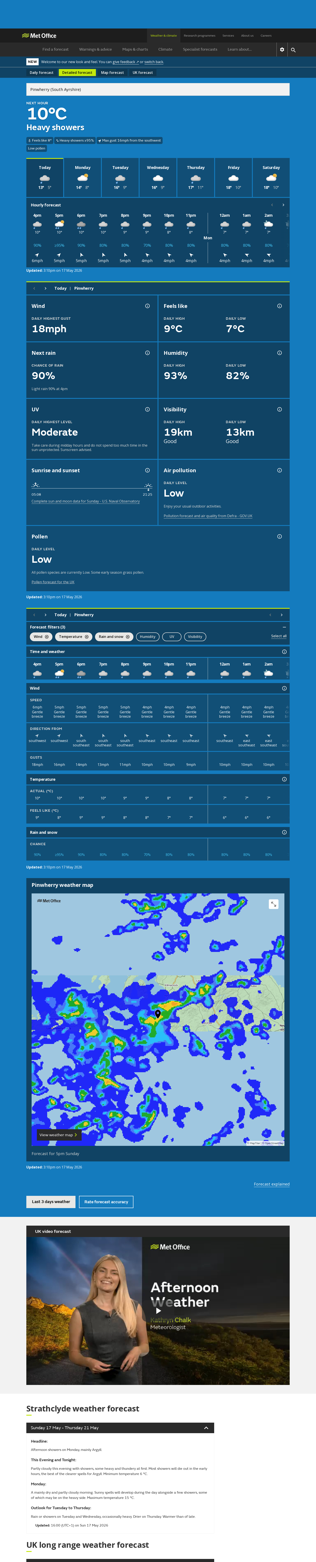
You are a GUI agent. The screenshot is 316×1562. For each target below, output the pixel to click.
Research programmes (199, 35)
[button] (158, 1015)
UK (143, 72)
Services (228, 35)
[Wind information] (284, 688)
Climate (165, 49)
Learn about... (240, 49)
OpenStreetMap (274, 1143)
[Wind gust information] (147, 306)
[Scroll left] (272, 205)
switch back (153, 61)
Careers (266, 35)
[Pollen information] (279, 536)
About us (247, 35)
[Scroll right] (283, 205)
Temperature (71, 637)
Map (112, 72)
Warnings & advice (95, 49)
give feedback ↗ (126, 61)
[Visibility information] (279, 409)
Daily (42, 72)
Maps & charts (135, 49)
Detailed (77, 72)
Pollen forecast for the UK (53, 582)
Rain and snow (112, 637)
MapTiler (255, 1143)
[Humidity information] (279, 353)
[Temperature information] (284, 779)
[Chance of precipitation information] (147, 353)
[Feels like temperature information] (279, 306)
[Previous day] (34, 288)
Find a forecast (56, 49)
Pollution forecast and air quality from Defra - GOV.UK (208, 515)
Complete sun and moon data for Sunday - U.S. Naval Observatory (86, 501)
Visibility (195, 636)
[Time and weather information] (284, 651)
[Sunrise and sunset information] (147, 470)
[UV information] (147, 409)
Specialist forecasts (200, 49)
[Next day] (45, 288)
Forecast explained (272, 1184)
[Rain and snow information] (284, 832)
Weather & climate (164, 35)
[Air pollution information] (279, 470)
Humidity (148, 636)
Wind (39, 637)
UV (172, 636)
